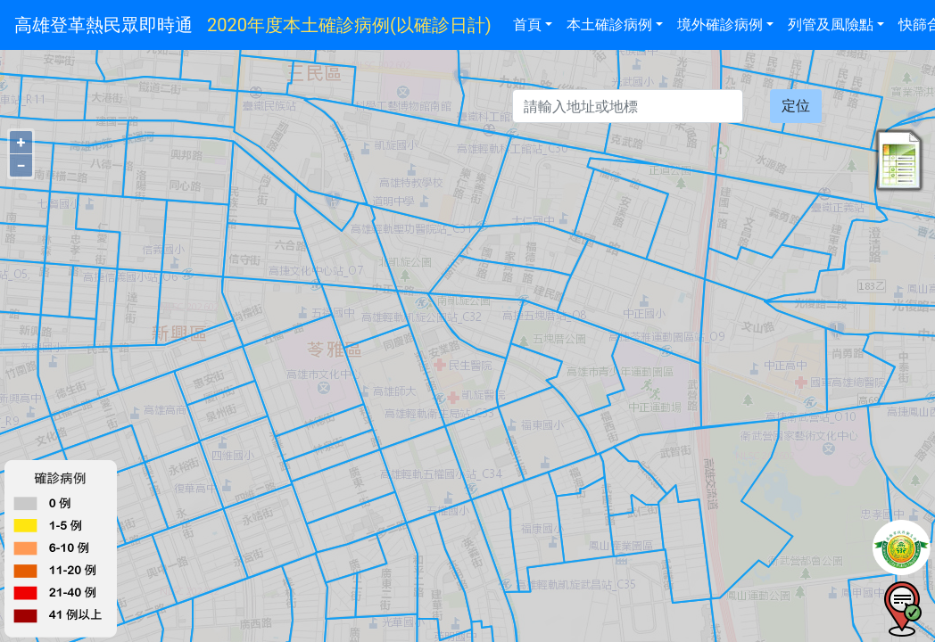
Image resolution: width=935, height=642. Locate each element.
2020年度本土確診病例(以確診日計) (349, 25)
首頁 (527, 24)
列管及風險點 (830, 24)
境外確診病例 (720, 24)
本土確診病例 (609, 24)
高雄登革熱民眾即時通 (103, 25)
